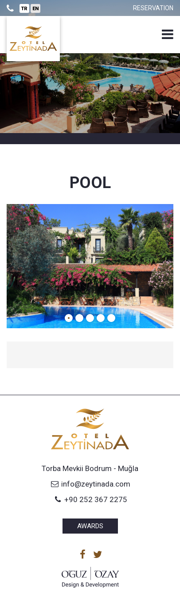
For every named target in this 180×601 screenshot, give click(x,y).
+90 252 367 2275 (90, 499)
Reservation (153, 8)
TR (24, 9)
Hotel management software (55, 138)
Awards (90, 526)
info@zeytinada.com (90, 483)
